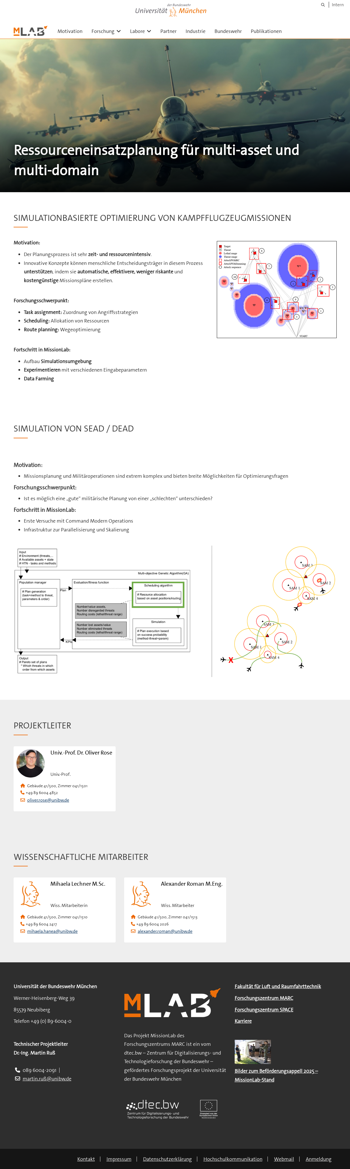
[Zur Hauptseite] (31, 31)
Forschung (109, 31)
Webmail (284, 1159)
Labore (143, 31)
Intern (338, 5)
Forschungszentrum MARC (264, 998)
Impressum (119, 1159)
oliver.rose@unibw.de (48, 800)
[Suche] (323, 5)
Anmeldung (319, 1159)
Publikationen (266, 31)
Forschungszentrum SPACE (264, 1009)
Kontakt (86, 1159)
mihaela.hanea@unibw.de (52, 931)
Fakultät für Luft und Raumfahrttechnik (278, 986)
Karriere (243, 1021)
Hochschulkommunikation (232, 1159)
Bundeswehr (228, 31)
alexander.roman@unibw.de (165, 931)
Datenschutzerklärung (167, 1159)
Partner (168, 31)
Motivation (70, 31)
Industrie (195, 31)
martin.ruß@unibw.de (47, 1078)
